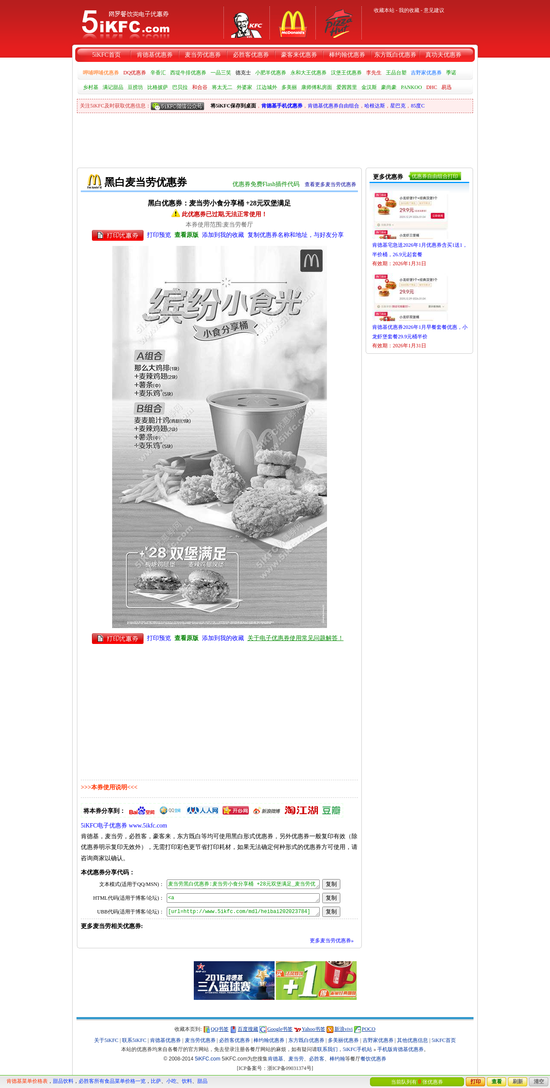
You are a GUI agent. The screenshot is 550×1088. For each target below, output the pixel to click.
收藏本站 (384, 10)
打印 (476, 1082)
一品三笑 (221, 73)
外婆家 (244, 87)
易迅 (446, 87)
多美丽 (289, 87)
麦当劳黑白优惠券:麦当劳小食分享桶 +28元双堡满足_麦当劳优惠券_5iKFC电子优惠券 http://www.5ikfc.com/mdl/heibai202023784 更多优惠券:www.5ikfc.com (243, 884)
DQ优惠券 (134, 73)
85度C (418, 106)
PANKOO (411, 87)
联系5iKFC (134, 1040)
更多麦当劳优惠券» (332, 941)
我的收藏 (409, 10)
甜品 (202, 1081)
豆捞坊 (135, 87)
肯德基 (275, 1059)
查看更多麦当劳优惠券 (330, 184)
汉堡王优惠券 (346, 73)
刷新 (518, 1082)
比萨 (156, 1081)
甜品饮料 (63, 1081)
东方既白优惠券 (395, 55)
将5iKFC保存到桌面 (234, 106)
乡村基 (90, 87)
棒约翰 (337, 1059)
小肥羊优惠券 (270, 73)
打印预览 (159, 235)
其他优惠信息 (412, 1040)
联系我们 (327, 1049)
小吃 (171, 1081)
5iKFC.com (207, 1059)
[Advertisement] (233, 136)
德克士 (243, 73)
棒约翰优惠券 (347, 55)
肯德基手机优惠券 (281, 106)
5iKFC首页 (106, 55)
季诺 (451, 73)
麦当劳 (296, 1059)
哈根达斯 (374, 106)
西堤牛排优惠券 (188, 73)
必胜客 (316, 1059)
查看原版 (186, 235)
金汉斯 (369, 87)
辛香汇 (158, 73)
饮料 (187, 1081)
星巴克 (398, 106)
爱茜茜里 (346, 87)
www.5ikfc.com (148, 825)
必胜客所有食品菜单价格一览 (112, 1081)
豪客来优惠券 (299, 55)
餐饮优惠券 (373, 1059)
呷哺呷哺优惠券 (101, 73)
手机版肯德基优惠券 (400, 1049)
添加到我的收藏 (223, 235)
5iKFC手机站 (358, 1049)
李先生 (374, 73)
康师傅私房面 (316, 87)
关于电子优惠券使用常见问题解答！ (296, 638)
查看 (497, 1082)
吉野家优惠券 (426, 73)
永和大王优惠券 (308, 73)
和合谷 (200, 87)
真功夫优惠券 (443, 55)
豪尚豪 (389, 87)
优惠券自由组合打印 (435, 176)
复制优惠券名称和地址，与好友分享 (296, 235)
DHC (431, 87)
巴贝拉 (180, 87)
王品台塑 (396, 73)
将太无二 (222, 87)
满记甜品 (113, 87)
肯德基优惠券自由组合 (333, 106)
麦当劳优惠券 (203, 55)
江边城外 (267, 87)
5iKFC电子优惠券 (104, 825)
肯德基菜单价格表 (27, 1081)
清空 (539, 1082)
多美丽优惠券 (343, 1040)
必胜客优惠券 (251, 55)
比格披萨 (157, 87)
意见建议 (434, 10)
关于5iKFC (106, 1040)
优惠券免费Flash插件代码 (265, 184)
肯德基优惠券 (155, 55)
